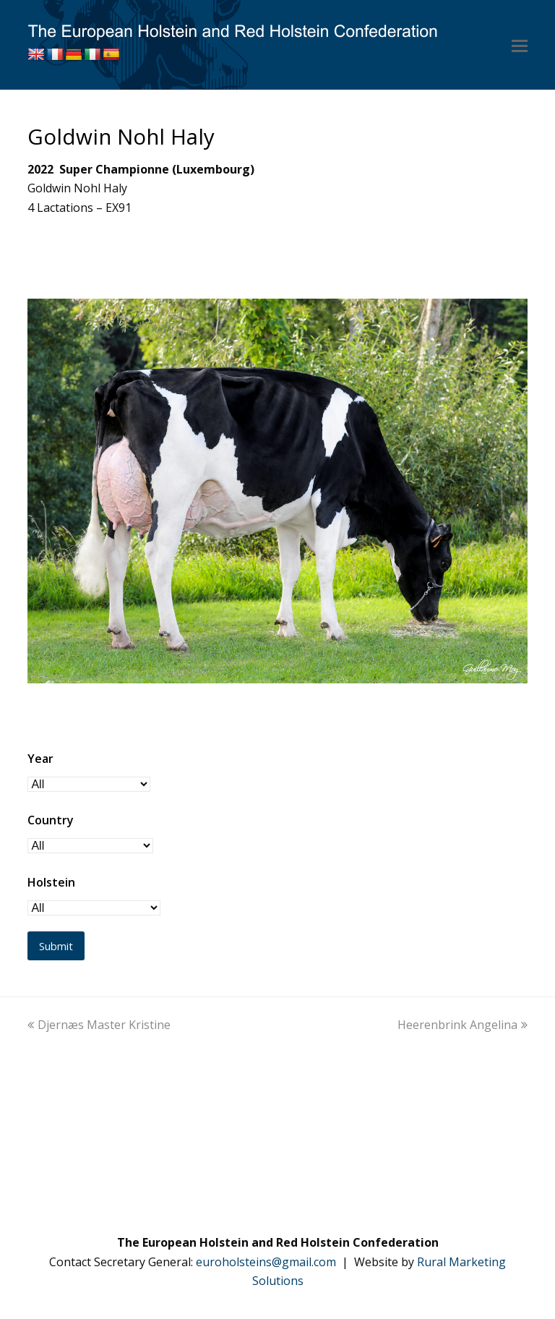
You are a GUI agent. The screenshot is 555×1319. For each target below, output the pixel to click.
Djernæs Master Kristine (99, 1025)
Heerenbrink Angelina (462, 1025)
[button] (520, 45)
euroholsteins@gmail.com (266, 1262)
